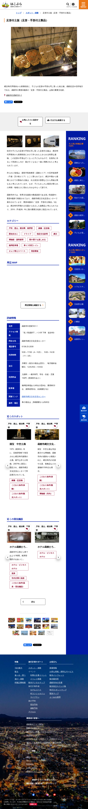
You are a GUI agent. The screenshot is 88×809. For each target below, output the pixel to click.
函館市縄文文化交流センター (34, 396)
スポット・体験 (32, 13)
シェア (8, 102)
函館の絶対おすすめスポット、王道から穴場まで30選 (79, 215)
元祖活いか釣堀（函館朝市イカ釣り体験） (79, 269)
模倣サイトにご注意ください (44, 779)
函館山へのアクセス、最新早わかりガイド (79, 162)
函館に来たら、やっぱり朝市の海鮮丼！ (79, 180)
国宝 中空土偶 (18, 444)
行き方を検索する (56, 120)
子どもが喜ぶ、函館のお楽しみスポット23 (79, 232)
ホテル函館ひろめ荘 (48, 546)
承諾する (33, 804)
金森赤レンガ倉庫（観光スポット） (79, 339)
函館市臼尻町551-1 (14, 95)
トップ (18, 13)
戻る (29, 601)
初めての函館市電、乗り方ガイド (79, 197)
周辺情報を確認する (34, 305)
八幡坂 (77, 321)
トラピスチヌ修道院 (79, 286)
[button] (8, 465)
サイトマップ (50, 783)
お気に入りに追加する (29, 122)
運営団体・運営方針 (34, 783)
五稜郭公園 (78, 304)
